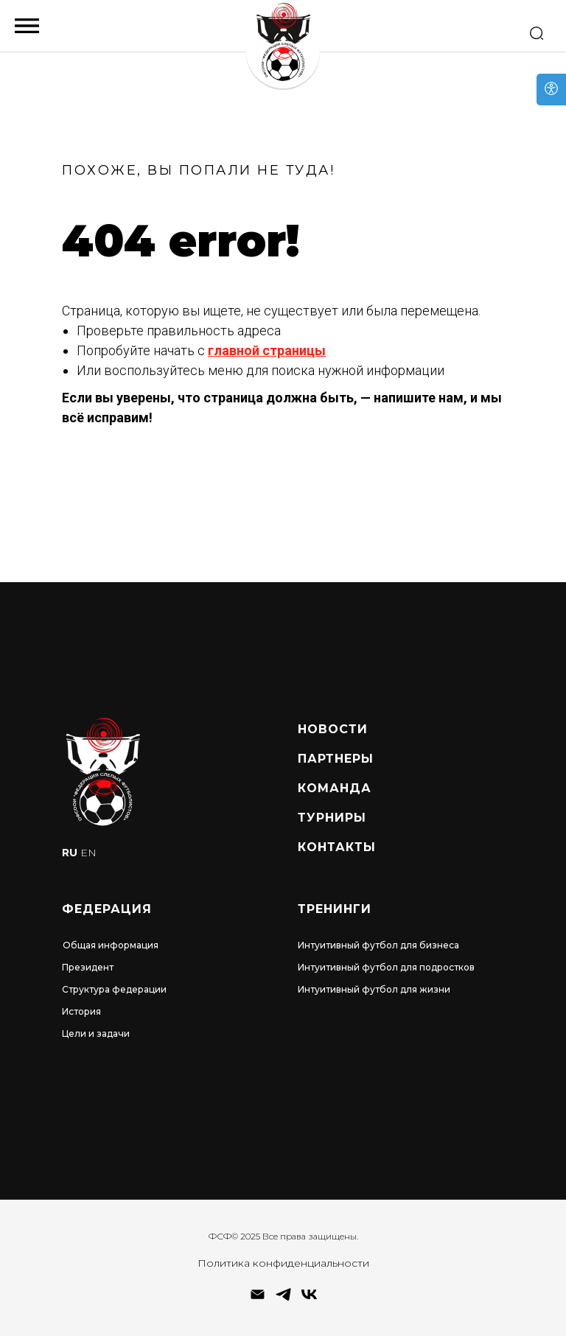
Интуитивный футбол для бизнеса (378, 945)
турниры (332, 818)
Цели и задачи (96, 1033)
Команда (334, 788)
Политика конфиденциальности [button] (283, 1263)
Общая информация (110, 945)
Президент (87, 967)
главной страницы (267, 350)
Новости (333, 729)
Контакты (337, 847)
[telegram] (283, 1299)
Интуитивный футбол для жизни (374, 989)
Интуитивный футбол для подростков (386, 967)
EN (88, 852)
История (81, 1011)
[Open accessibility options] (551, 89)
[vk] (309, 1299)
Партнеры (336, 759)
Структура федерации (114, 989)
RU (69, 852)
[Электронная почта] (257, 1299)
